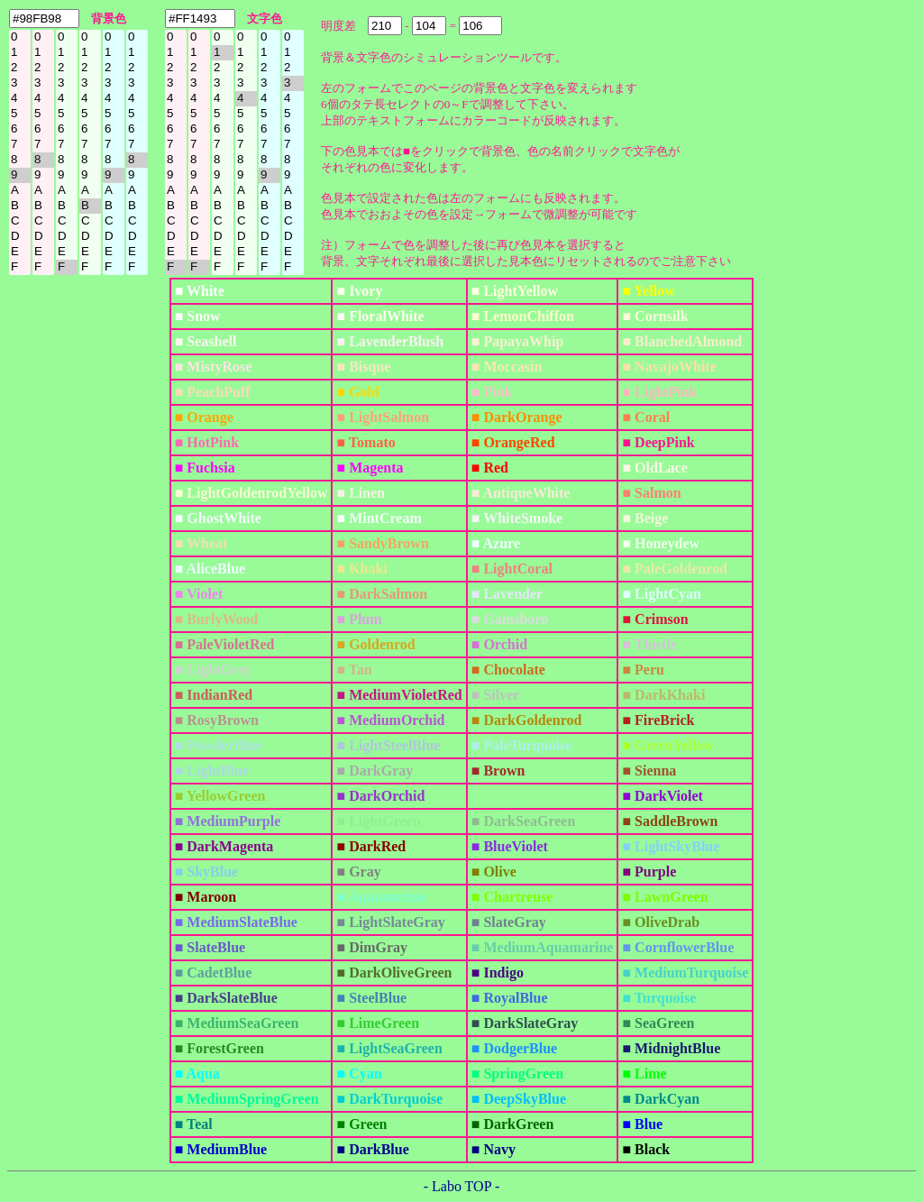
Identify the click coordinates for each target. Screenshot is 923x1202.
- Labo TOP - (462, 1186)
